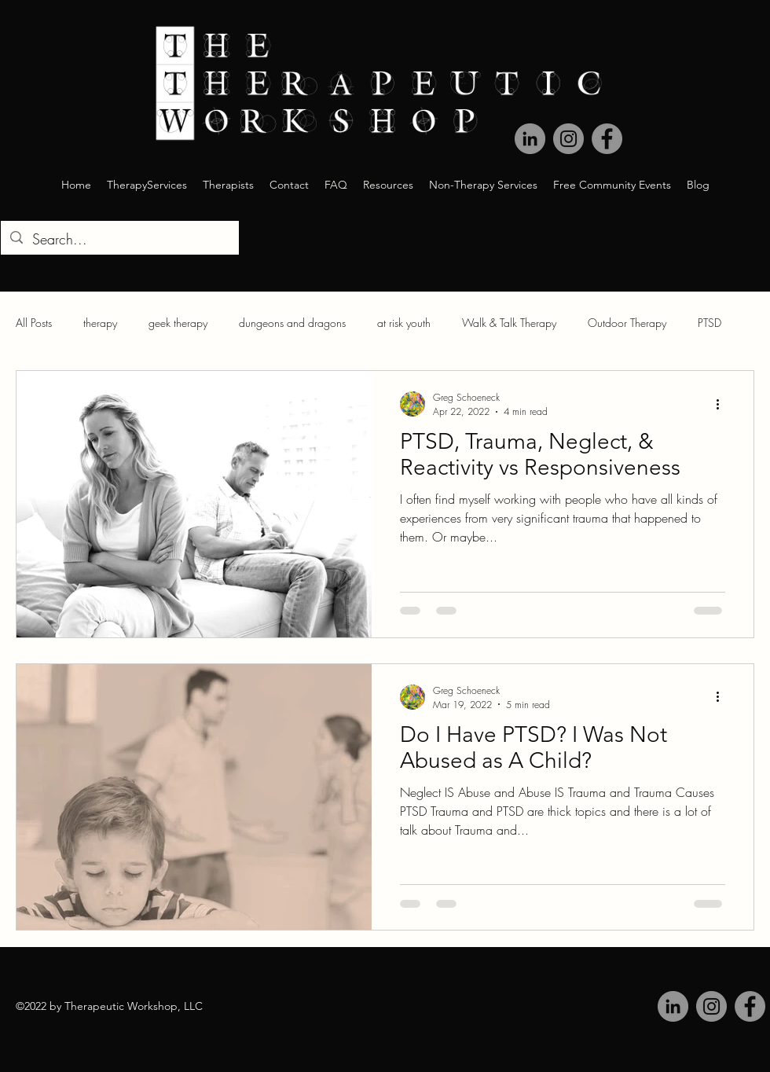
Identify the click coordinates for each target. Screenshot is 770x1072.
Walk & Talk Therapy (509, 322)
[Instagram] (711, 1006)
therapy (100, 322)
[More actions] (722, 404)
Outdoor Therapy (627, 322)
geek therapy (177, 322)
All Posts (34, 322)
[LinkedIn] (673, 1006)
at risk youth (404, 322)
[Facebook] (750, 1006)
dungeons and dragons (292, 322)
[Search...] (119, 240)
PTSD (709, 322)
